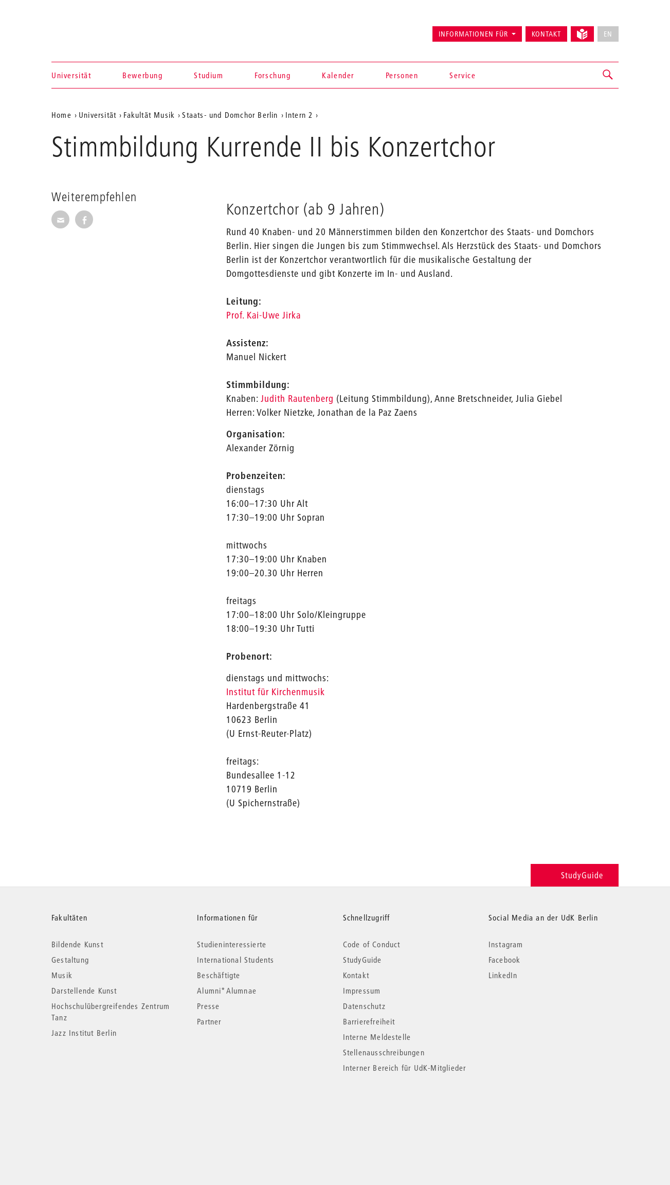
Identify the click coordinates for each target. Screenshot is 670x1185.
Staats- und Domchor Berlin (230, 115)
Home (61, 115)
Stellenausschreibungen (384, 1052)
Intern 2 (299, 115)
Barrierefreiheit (369, 1021)
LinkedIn (503, 975)
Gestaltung (70, 959)
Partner (209, 1021)
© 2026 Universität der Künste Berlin (105, 1111)
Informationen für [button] (473, 34)
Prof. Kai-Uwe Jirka (263, 315)
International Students (235, 959)
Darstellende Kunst (84, 990)
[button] (608, 75)
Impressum (362, 990)
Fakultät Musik (149, 115)
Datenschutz (364, 1006)
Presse (208, 1006)
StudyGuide (574, 875)
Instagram (505, 944)
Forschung (273, 75)
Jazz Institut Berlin (84, 1033)
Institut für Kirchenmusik (275, 692)
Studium (208, 75)
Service (462, 75)
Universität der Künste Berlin (91, 29)
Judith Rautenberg (297, 398)
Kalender (338, 75)
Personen (402, 75)
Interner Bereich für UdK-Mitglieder (404, 1068)
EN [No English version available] (608, 34)
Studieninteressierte (231, 944)
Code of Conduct (372, 944)
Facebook (504, 959)
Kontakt (546, 34)
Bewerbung (142, 75)
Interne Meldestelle (377, 1037)
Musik (62, 975)
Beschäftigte (218, 975)
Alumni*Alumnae (227, 990)
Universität (71, 75)
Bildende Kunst (77, 944)
